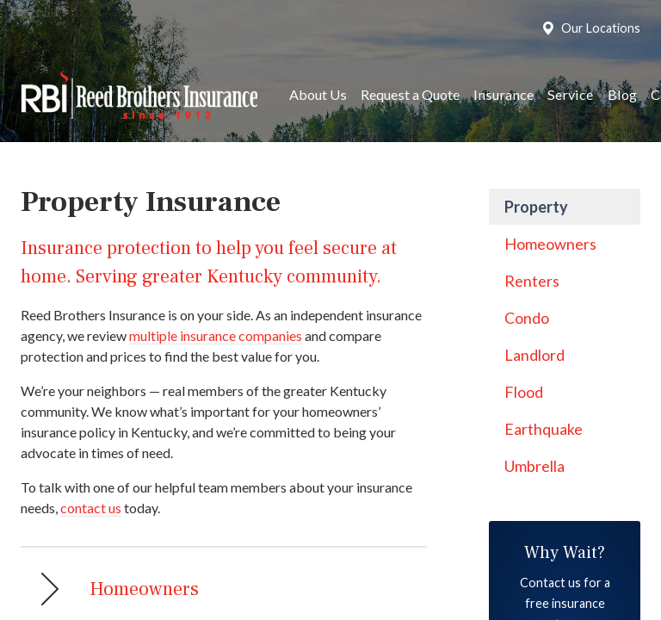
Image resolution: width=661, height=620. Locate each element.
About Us (318, 94)
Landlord (534, 354)
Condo (526, 317)
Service (570, 94)
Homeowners (550, 243)
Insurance (503, 94)
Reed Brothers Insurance (139, 95)
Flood (523, 391)
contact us (90, 507)
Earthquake (543, 428)
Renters (531, 280)
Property (536, 206)
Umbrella (534, 465)
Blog (622, 94)
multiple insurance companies (215, 335)
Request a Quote (410, 94)
